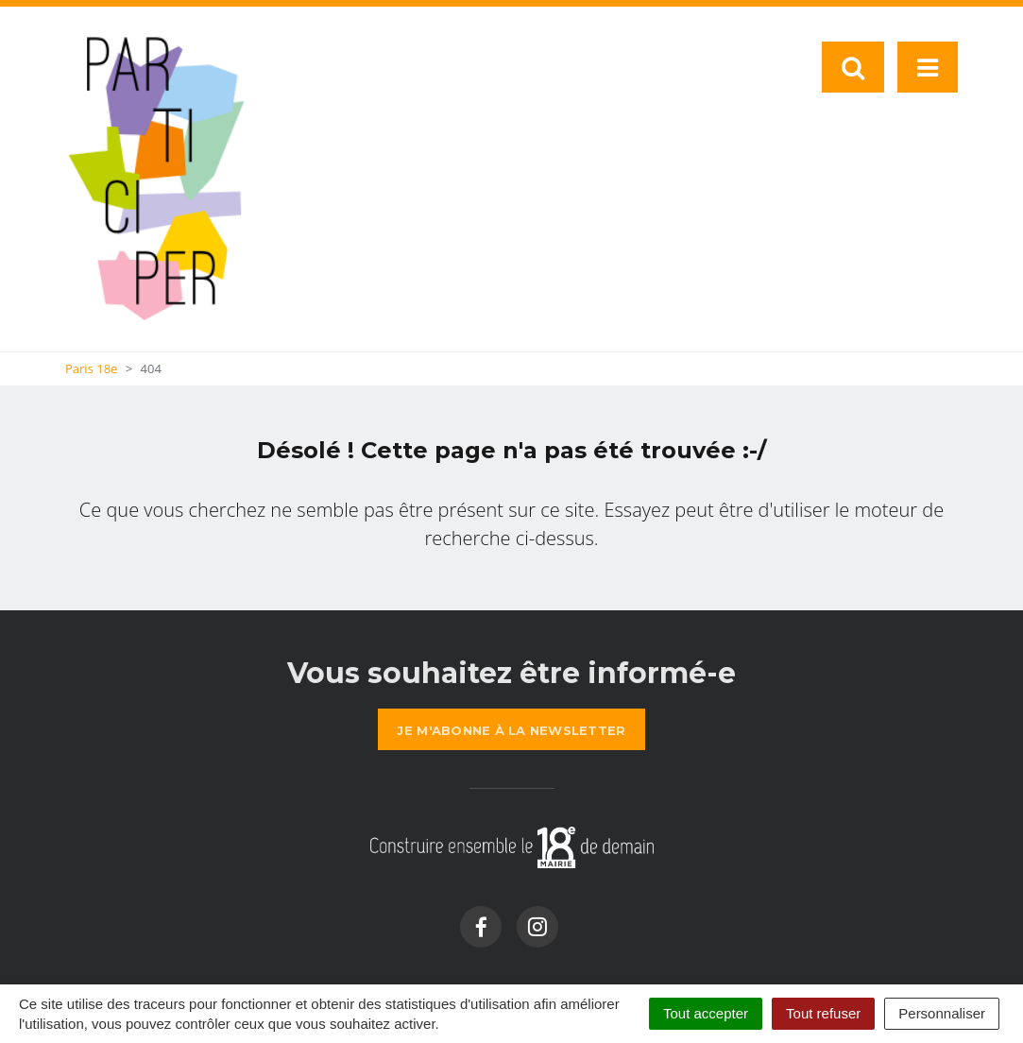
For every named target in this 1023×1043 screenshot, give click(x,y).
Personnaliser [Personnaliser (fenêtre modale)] (941, 1013)
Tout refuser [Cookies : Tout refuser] (823, 1013)
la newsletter (511, 730)
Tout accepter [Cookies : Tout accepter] (705, 1013)
